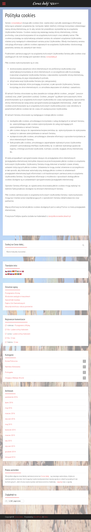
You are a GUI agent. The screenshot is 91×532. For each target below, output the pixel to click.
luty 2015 (8, 441)
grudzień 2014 (10, 452)
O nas (13, 338)
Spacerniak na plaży (12, 300)
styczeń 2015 (10, 446)
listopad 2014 (10, 457)
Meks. (46, 517)
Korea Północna (45, 361)
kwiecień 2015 (10, 430)
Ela (8, 330)
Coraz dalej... (45, 476)
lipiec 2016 (9, 403)
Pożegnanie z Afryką (22, 325)
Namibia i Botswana (45, 366)
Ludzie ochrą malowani (19, 330)
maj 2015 (8, 424)
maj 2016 (8, 408)
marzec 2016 (10, 413)
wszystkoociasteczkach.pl (59, 216)
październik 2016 (11, 397)
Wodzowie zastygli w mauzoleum (17, 296)
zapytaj (59, 482)
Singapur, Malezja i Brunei (45, 378)
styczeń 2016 (10, 419)
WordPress (38, 517)
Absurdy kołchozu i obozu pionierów (19, 307)
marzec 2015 (10, 435)
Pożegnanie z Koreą (12, 293)
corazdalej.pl (16, 23)
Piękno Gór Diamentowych (15, 303)
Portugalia (45, 372)
